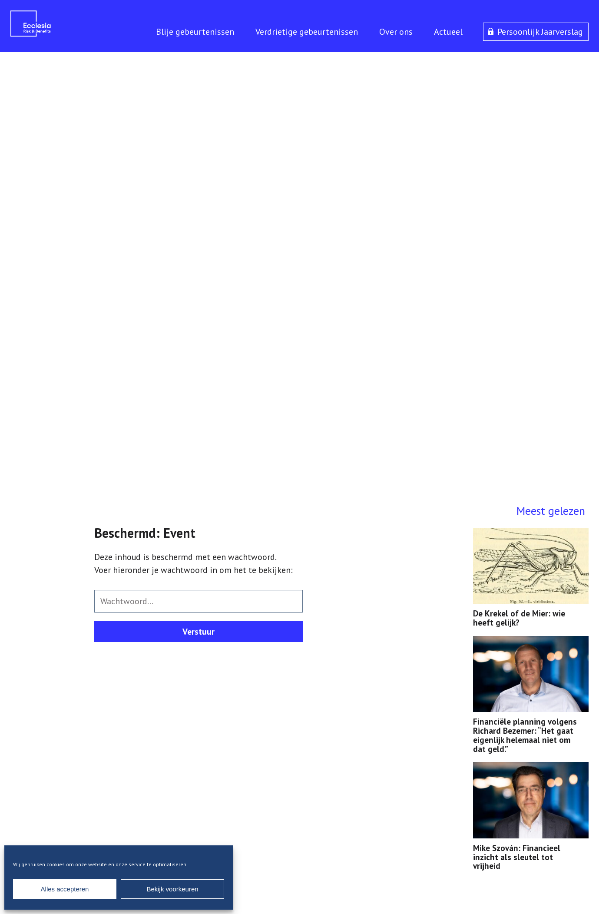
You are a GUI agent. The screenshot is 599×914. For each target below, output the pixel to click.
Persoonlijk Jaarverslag (540, 31)
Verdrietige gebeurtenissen (306, 31)
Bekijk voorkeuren (172, 889)
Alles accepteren (65, 889)
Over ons (396, 31)
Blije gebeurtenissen (195, 31)
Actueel (448, 31)
